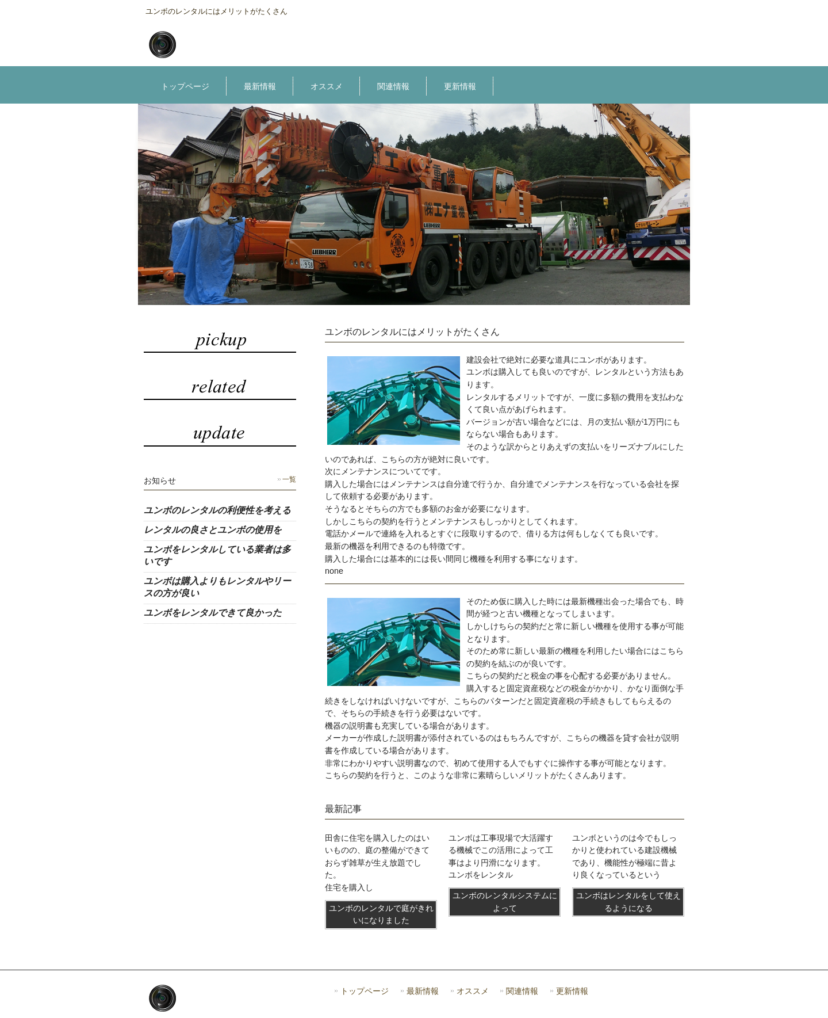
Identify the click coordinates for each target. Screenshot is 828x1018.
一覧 (289, 479)
